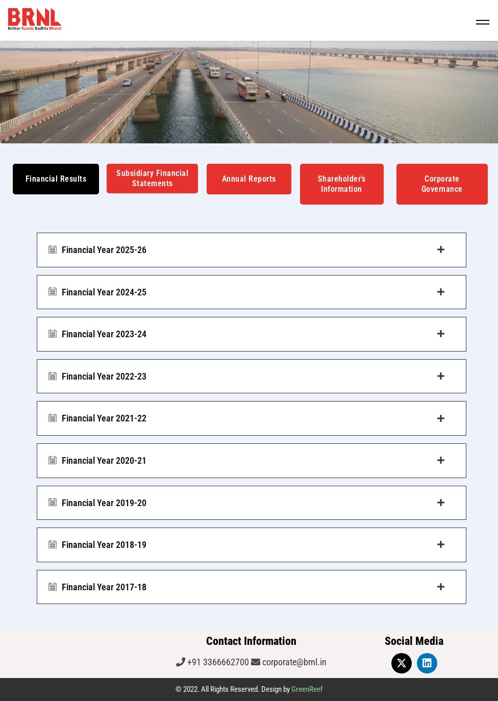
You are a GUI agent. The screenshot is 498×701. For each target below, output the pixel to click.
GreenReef (307, 689)
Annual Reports (249, 179)
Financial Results (56, 179)
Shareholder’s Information (342, 184)
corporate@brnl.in (293, 662)
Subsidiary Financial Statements (152, 178)
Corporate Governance (442, 184)
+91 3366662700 (217, 662)
